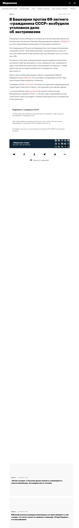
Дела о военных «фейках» (60, 8)
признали (33, 91)
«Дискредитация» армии (9, 8)
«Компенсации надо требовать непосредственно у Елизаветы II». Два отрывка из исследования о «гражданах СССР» (38, 115)
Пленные (73, 8)
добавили (27, 78)
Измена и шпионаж (44, 8)
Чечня (33, 8)
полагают (29, 84)
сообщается (64, 41)
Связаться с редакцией (39, 160)
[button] (75, 3)
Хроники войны (24, 8)
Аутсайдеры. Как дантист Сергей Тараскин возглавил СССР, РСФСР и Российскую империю (38, 130)
